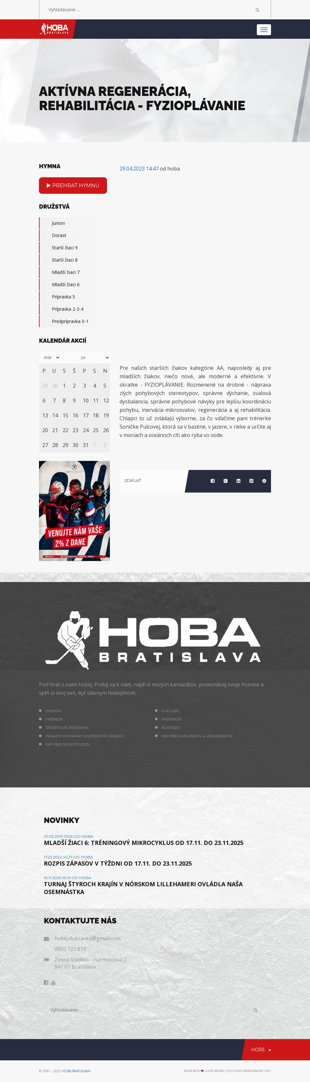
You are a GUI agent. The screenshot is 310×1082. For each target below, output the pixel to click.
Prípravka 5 (57, 297)
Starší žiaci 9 (58, 248)
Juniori (52, 223)
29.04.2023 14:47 (139, 168)
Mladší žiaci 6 (59, 284)
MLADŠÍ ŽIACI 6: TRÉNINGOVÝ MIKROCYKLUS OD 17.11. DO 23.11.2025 (143, 843)
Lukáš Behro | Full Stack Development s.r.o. (237, 1071)
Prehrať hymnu (73, 185)
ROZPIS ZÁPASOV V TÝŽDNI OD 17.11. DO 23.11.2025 (118, 863)
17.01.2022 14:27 (58, 857)
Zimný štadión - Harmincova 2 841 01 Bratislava (90, 963)
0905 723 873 (70, 948)
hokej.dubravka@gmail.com (87, 938)
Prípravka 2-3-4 (61, 309)
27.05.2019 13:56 (58, 836)
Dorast (52, 235)
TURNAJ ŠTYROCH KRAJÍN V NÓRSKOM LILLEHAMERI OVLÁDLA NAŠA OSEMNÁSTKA (143, 888)
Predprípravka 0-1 (64, 321)
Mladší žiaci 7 (59, 272)
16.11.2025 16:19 (57, 877)
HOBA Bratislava (76, 1071)
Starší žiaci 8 (58, 260)
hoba (87, 836)
